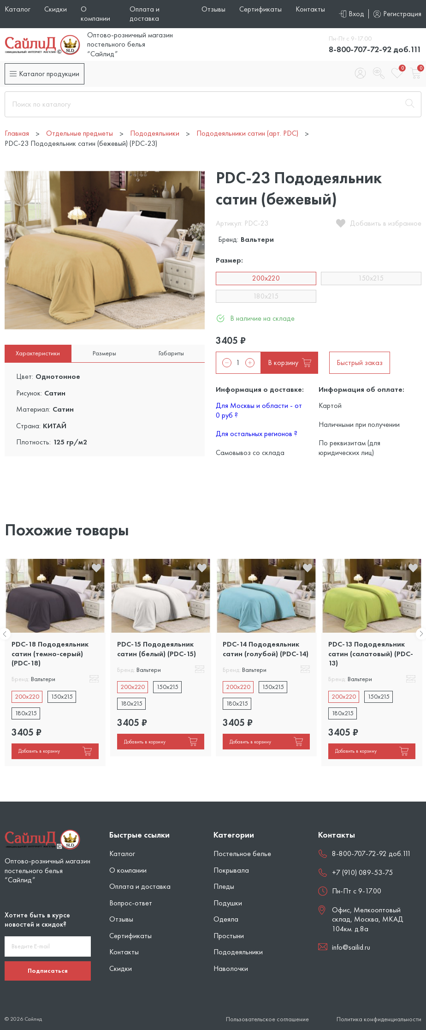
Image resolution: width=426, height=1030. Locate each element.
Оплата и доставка (145, 13)
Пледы (223, 886)
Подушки (227, 903)
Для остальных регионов (256, 433)
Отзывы (213, 9)
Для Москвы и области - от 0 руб (259, 410)
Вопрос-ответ (130, 903)
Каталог (17, 9)
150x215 (371, 278)
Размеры (104, 353)
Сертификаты (260, 9)
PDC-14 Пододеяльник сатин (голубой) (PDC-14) (265, 648)
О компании (95, 13)
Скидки (55, 9)
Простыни (228, 935)
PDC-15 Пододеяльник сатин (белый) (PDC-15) (156, 648)
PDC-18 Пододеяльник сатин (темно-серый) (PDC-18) (50, 653)
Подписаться (48, 970)
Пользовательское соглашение (267, 1019)
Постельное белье (242, 853)
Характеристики (38, 353)
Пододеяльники (238, 952)
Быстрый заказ (360, 362)
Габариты (171, 353)
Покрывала (231, 870)
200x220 (266, 278)
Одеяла (225, 919)
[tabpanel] (55, 662)
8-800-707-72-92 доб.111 (375, 49)
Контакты (310, 9)
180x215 (265, 296)
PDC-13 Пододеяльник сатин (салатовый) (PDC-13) (370, 653)
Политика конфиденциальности (379, 1019)
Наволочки (230, 968)
